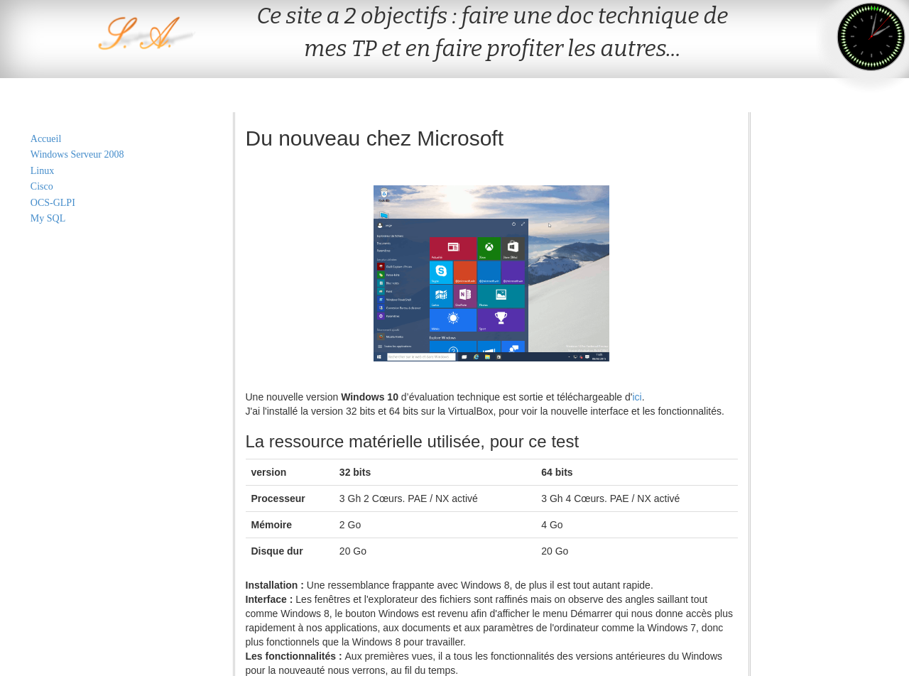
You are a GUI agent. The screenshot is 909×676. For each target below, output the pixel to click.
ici (636, 397)
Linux (42, 170)
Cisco (42, 186)
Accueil (46, 138)
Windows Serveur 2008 (77, 154)
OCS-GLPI (53, 202)
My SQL (48, 218)
